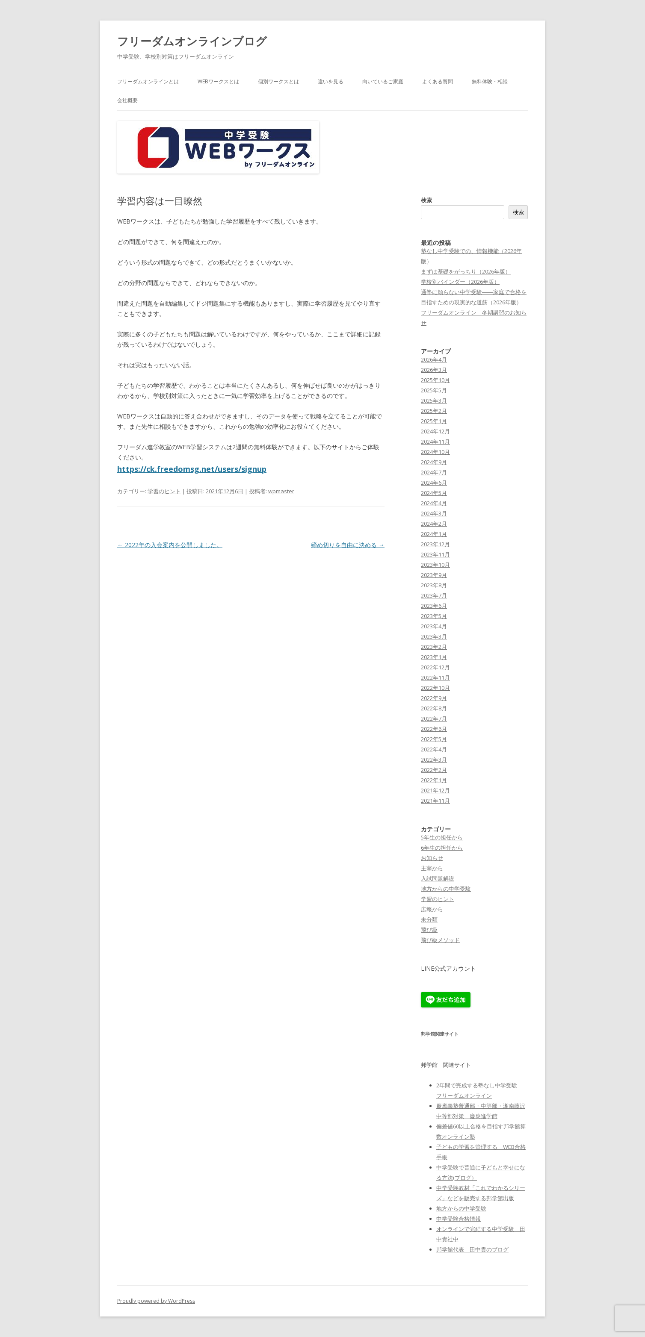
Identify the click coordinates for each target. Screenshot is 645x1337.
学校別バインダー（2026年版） (460, 282)
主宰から (432, 868)
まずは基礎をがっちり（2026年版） (466, 271)
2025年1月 (434, 421)
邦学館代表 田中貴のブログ (472, 1249)
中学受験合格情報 (458, 1218)
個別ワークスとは (278, 81)
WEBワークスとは (218, 81)
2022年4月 (434, 749)
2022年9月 (434, 698)
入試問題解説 (437, 878)
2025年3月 (434, 400)
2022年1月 (434, 780)
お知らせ (432, 858)
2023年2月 (434, 647)
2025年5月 (434, 390)
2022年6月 (434, 729)
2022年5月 (434, 739)
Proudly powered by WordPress (156, 1301)
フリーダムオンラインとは (148, 81)
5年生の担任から (442, 837)
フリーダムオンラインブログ (192, 41)
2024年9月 (434, 462)
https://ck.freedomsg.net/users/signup (191, 469)
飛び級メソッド (440, 940)
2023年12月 (435, 544)
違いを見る (330, 81)
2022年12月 (435, 667)
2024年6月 (434, 482)
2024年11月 (435, 441)
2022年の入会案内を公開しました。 (169, 545)
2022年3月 (434, 759)
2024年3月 (434, 513)
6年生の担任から (442, 847)
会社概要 (127, 100)
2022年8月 (434, 708)
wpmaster (281, 491)
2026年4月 (434, 359)
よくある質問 (437, 81)
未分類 (429, 919)
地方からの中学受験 (446, 888)
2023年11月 (435, 554)
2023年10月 (435, 564)
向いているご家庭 (382, 81)
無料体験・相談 (490, 81)
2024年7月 (434, 472)
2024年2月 (434, 523)
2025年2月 (434, 411)
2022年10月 (435, 688)
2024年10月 (435, 452)
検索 (426, 200)
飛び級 (429, 930)
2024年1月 (434, 534)
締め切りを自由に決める (348, 545)
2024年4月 (434, 503)
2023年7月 (434, 595)
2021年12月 (435, 790)
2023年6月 (434, 606)
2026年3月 (434, 370)
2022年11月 (435, 677)
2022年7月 (434, 718)
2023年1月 (434, 657)
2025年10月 (435, 380)
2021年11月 (435, 800)
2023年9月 (434, 575)
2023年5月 (434, 616)
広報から (432, 909)
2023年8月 (434, 585)
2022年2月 (434, 770)
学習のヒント (164, 491)
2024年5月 (434, 493)
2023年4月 (434, 626)
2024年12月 (435, 431)
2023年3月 (434, 636)
